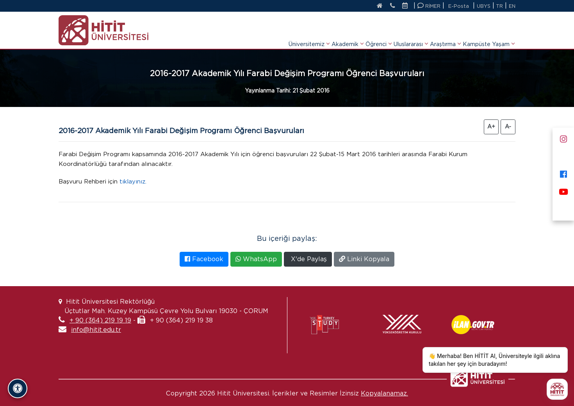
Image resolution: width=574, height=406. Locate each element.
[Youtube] (563, 190)
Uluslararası (411, 34)
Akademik (347, 34)
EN (511, 6)
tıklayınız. (140, 181)
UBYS (483, 6)
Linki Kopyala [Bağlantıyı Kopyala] (364, 259)
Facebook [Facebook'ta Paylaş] (204, 259)
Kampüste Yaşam (488, 34)
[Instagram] (563, 137)
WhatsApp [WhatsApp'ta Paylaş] (256, 259)
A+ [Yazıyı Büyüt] (491, 126)
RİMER (427, 5)
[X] (563, 155)
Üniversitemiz (309, 34)
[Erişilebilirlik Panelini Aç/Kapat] (17, 388)
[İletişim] (388, 6)
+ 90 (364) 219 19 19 (100, 320)
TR (499, 6)
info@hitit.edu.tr (96, 329)
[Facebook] (563, 173)
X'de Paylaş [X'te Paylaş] (308, 259)
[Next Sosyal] (563, 208)
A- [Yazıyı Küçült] (508, 126)
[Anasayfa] (373, 6)
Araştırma (445, 34)
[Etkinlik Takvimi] (405, 6)
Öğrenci (378, 34)
